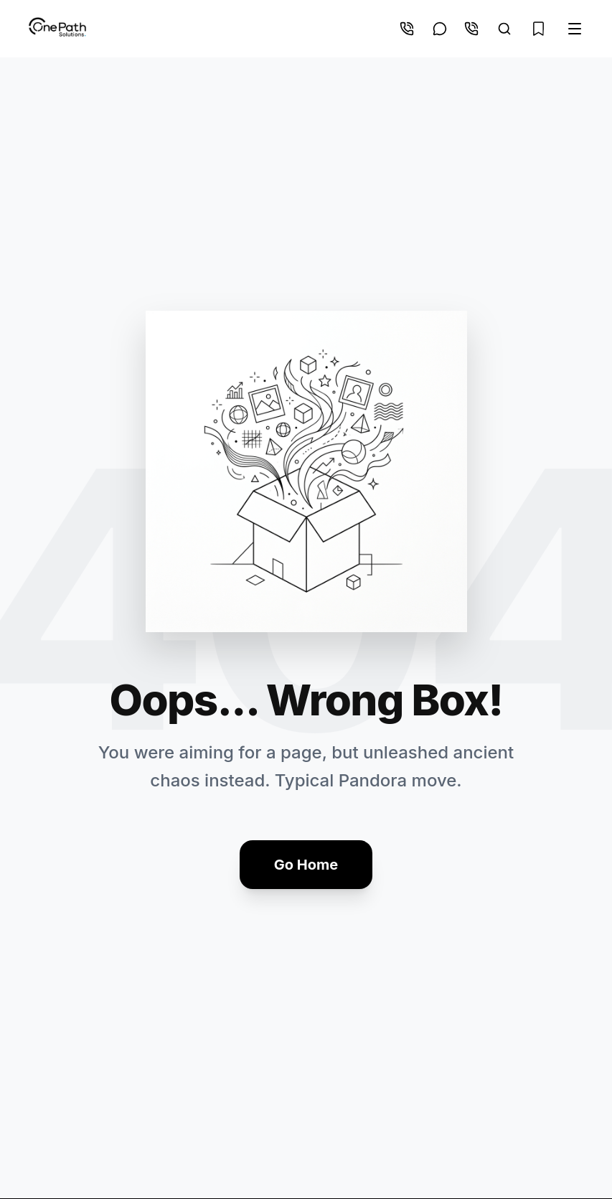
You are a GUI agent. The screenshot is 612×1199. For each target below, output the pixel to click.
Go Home (306, 864)
